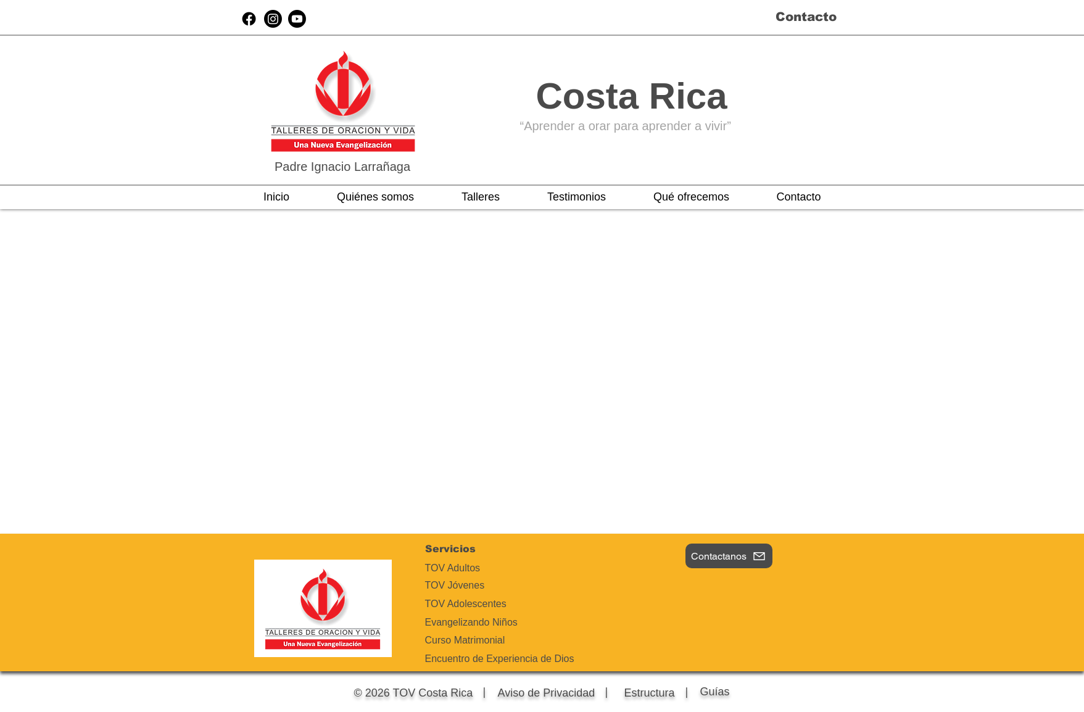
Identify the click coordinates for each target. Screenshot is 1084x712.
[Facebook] (249, 19)
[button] (375, 196)
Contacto (806, 16)
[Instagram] (273, 19)
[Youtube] (297, 19)
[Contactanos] (728, 556)
